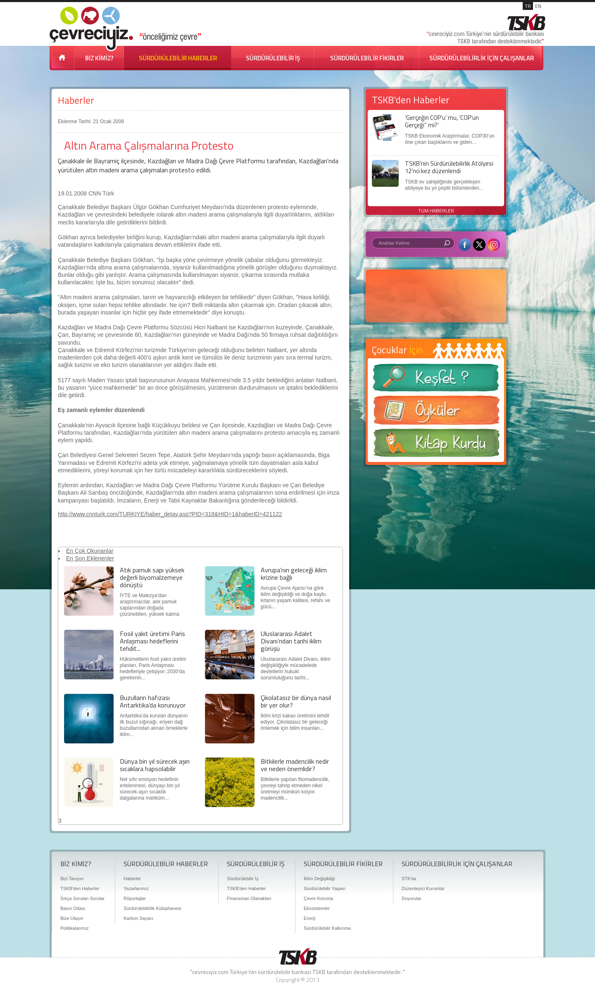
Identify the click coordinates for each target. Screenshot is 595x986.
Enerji (309, 918)
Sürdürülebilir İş (242, 878)
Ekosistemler (317, 908)
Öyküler (436, 413)
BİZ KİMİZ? (99, 58)
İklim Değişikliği (319, 878)
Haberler (76, 100)
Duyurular (411, 898)
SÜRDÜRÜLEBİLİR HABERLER (178, 58)
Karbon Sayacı (138, 918)
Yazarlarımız (136, 888)
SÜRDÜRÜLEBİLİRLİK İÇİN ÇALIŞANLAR (481, 58)
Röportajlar (135, 898)
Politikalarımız (74, 928)
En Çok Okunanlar (89, 551)
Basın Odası (73, 908)
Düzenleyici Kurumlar (423, 888)
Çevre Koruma (318, 898)
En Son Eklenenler (90, 558)
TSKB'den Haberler (79, 888)
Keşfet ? (436, 380)
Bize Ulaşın (71, 918)
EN (538, 6)
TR (528, 6)
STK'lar (409, 878)
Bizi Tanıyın (71, 878)
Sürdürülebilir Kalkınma (327, 928)
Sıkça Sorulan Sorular (82, 898)
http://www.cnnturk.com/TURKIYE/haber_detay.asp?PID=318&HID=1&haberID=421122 (170, 514)
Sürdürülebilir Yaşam (324, 888)
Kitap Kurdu (436, 445)
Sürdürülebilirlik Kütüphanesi (152, 908)
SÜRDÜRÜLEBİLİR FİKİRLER (367, 58)
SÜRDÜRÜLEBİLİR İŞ (273, 58)
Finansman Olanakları (249, 898)
